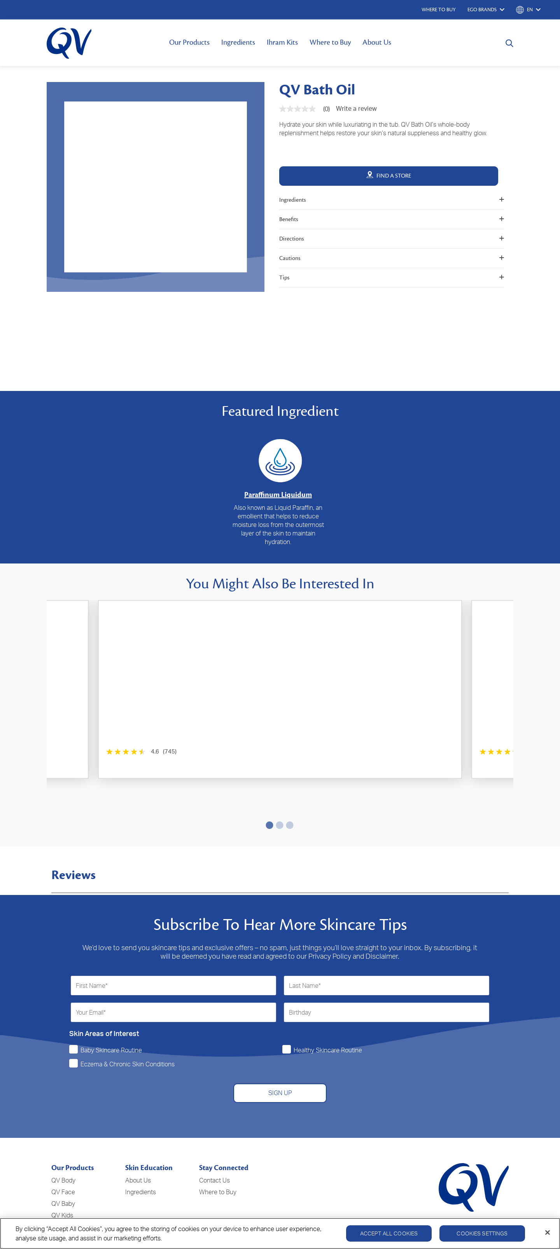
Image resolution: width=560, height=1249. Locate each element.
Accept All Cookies (389, 1233)
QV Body (63, 1130)
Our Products (189, 42)
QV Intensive (68, 1176)
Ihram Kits (282, 42)
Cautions (391, 258)
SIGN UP (280, 1042)
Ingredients (238, 42)
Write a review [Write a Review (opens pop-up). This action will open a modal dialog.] (356, 108)
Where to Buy (330, 42)
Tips (391, 277)
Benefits (391, 219)
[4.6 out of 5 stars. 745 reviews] (94, 751)
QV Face (63, 1141)
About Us (376, 42)
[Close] (547, 1232)
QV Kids (62, 1165)
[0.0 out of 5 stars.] (401, 751)
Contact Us (214, 1130)
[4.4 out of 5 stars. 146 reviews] (249, 751)
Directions (391, 238)
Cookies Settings (482, 1233)
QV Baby (63, 1153)
